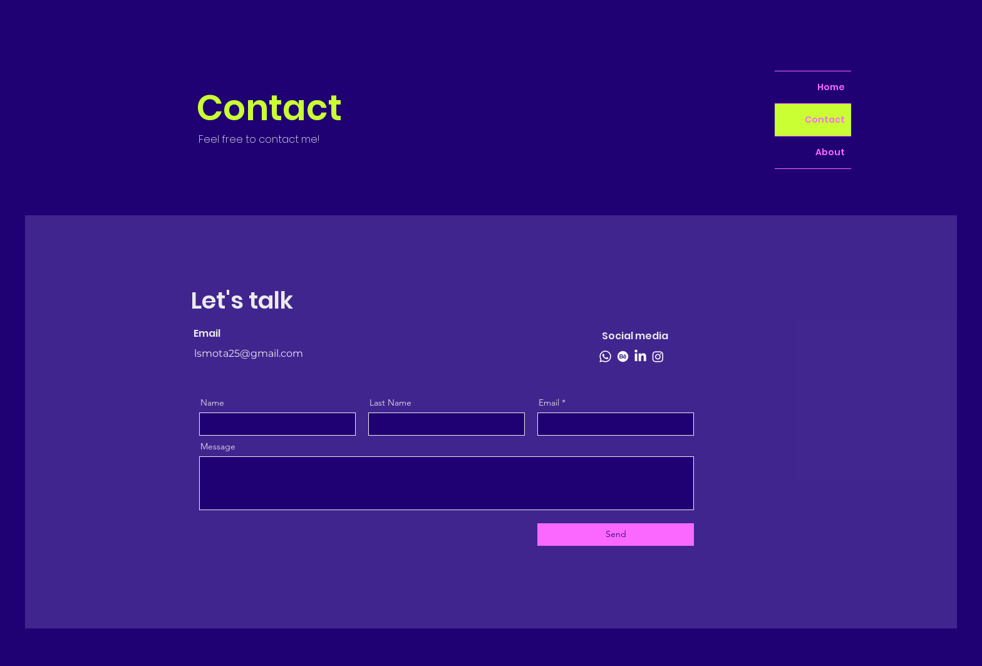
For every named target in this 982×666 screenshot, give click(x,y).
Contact (825, 119)
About (830, 152)
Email (549, 402)
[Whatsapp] (605, 356)
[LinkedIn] (640, 356)
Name (212, 402)
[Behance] (623, 356)
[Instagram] (658, 356)
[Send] (615, 534)
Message (217, 446)
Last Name (390, 402)
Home (831, 87)
